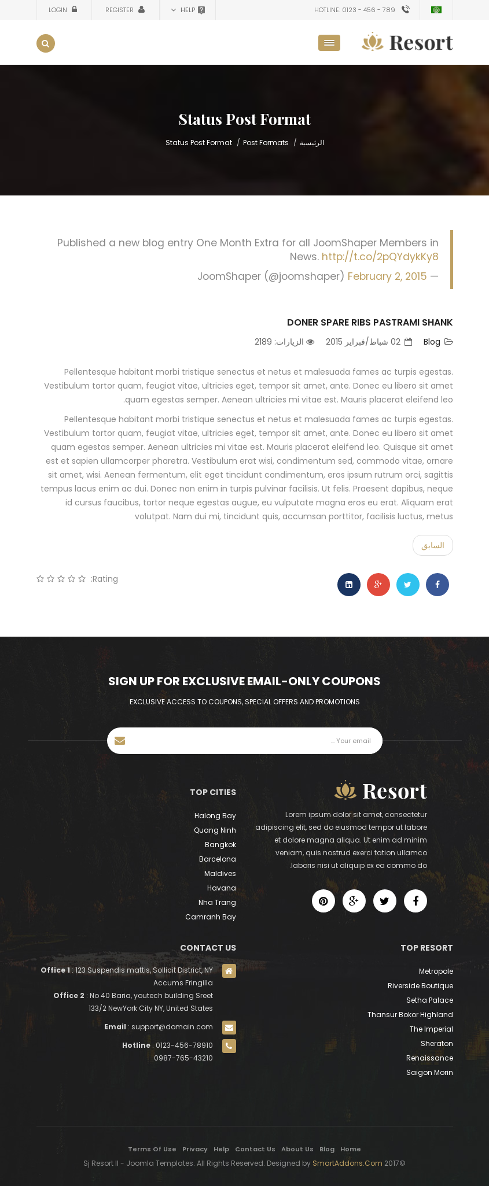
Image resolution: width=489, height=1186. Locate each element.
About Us (297, 1149)
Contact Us (255, 1149)
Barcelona (217, 859)
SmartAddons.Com (347, 1163)
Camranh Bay (210, 917)
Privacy (195, 1149)
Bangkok (220, 844)
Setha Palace (429, 1000)
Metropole (436, 971)
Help (221, 1149)
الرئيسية (312, 142)
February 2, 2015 (387, 276)
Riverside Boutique (420, 986)
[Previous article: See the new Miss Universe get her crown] (433, 545)
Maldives (220, 873)
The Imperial (431, 1029)
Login (59, 9)
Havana (221, 888)
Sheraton (437, 1043)
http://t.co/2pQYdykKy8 (380, 257)
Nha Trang (217, 902)
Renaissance (429, 1058)
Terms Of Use (152, 1149)
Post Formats (266, 142)
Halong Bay (215, 816)
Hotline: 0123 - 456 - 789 (354, 9)
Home (350, 1149)
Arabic (436, 9)
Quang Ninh (215, 830)
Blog (432, 342)
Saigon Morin (429, 1072)
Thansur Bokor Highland (410, 1014)
